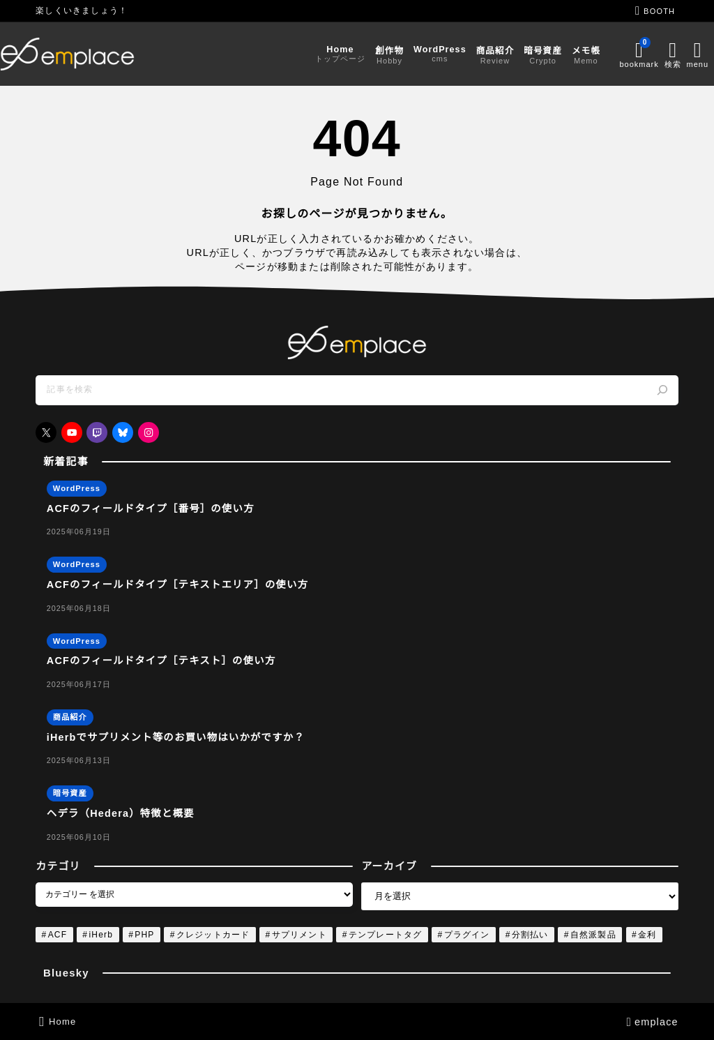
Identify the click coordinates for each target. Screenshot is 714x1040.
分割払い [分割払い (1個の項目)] (530, 935)
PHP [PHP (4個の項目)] (144, 935)
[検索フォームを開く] (640, 53)
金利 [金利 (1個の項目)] (647, 935)
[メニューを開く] (664, 53)
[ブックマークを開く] (603, 53)
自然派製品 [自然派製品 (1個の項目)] (593, 935)
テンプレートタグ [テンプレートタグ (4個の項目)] (386, 935)
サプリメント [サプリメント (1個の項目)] (299, 935)
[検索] (663, 390)
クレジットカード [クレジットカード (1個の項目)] (213, 935)
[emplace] (103, 54)
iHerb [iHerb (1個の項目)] (101, 935)
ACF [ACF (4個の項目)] (58, 935)
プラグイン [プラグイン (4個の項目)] (467, 935)
